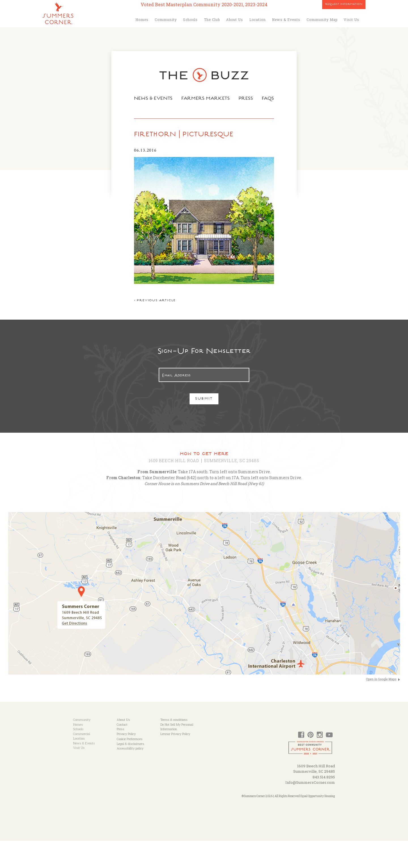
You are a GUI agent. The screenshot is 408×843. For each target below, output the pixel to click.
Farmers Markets (206, 99)
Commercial (81, 736)
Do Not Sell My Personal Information (176, 729)
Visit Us (351, 19)
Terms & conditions (174, 722)
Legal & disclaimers (130, 746)
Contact (122, 727)
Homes (141, 19)
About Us (234, 19)
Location (257, 19)
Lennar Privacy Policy (175, 736)
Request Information (343, 5)
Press (246, 99)
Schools (190, 19)
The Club (212, 19)
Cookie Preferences (130, 741)
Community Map (322, 19)
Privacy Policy (126, 736)
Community (166, 19)
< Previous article (153, 303)
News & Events (286, 19)
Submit (204, 401)
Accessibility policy (130, 751)
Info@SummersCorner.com (310, 784)
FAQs (269, 99)
